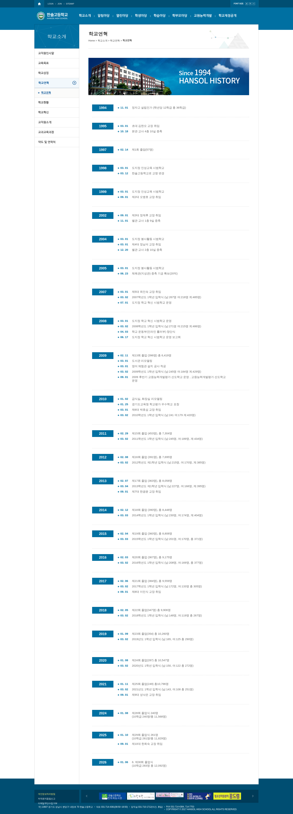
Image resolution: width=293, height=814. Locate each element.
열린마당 (122, 16)
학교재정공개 (227, 16)
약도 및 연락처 (46, 142)
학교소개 (85, 16)
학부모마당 (179, 16)
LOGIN (50, 4)
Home (91, 40)
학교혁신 (43, 112)
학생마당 (141, 16)
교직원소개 (44, 122)
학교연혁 (43, 83)
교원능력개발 (203, 16)
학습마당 (160, 16)
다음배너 (253, 796)
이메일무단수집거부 (47, 803)
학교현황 (43, 102)
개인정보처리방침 (46, 794)
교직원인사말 (46, 53)
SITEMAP (70, 4)
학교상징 (43, 73)
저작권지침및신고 (46, 798)
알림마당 (104, 16)
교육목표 (43, 63)
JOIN (60, 4)
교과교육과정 (46, 132)
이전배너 (86, 796)
